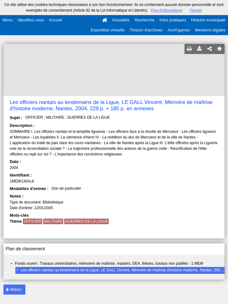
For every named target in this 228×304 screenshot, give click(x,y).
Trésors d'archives (146, 30)
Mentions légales (210, 30)
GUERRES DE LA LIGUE (86, 221)
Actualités (121, 20)
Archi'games (179, 30)
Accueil (55, 20)
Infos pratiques (172, 20)
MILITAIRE (53, 221)
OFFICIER (32, 221)
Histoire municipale (208, 20)
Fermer (196, 10)
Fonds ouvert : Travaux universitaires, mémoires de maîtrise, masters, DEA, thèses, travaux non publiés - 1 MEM (109, 263)
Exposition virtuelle (108, 30)
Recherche (144, 20)
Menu (8, 20)
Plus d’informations (166, 10)
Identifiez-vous (31, 20)
